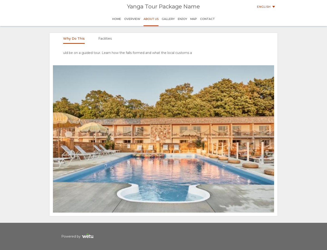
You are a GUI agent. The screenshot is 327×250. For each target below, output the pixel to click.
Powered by (78, 236)
